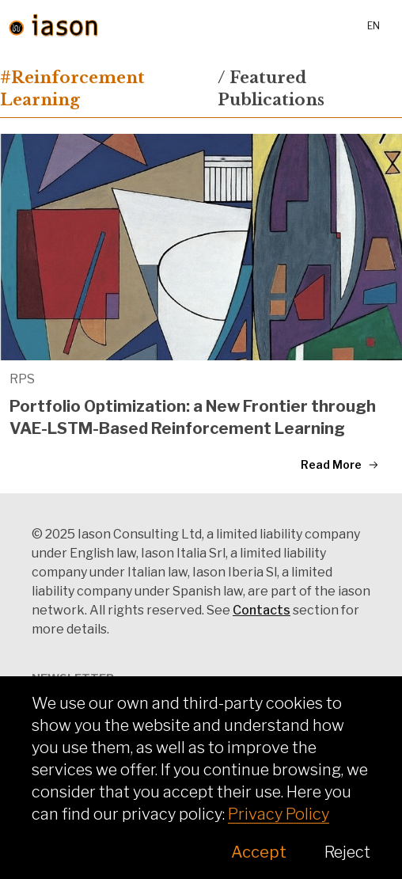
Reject (347, 852)
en (373, 26)
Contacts (261, 610)
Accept (258, 852)
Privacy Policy (278, 814)
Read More (340, 464)
